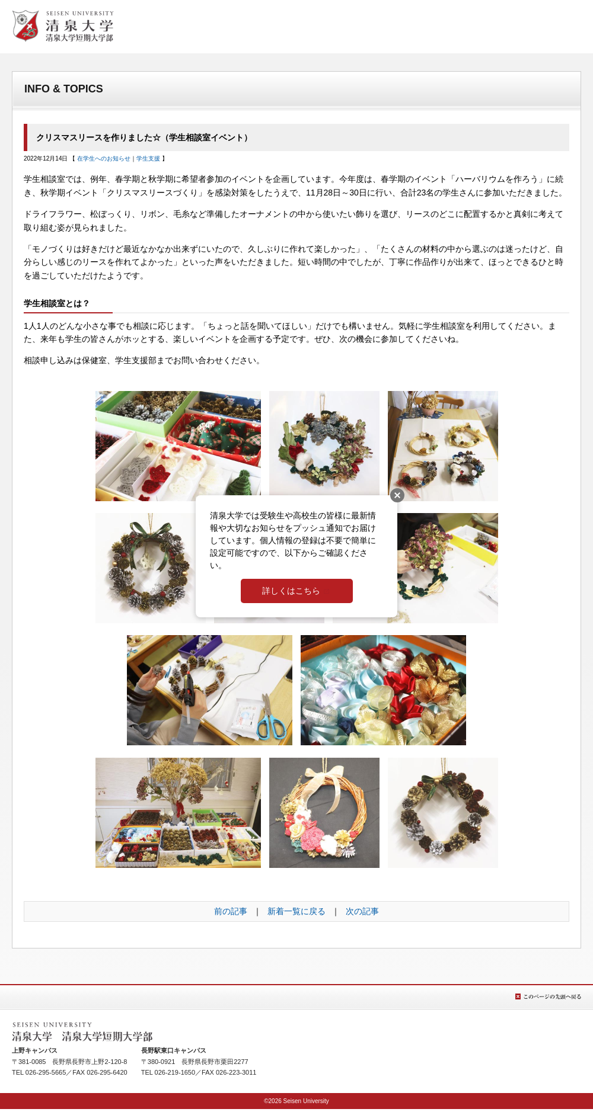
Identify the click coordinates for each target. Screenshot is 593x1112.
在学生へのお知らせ (103, 158)
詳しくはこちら (291, 590)
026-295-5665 (45, 1072)
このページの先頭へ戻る (548, 997)
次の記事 (362, 911)
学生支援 (148, 158)
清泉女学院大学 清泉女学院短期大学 (63, 26)
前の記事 (230, 911)
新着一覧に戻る (296, 911)
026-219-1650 (175, 1072)
